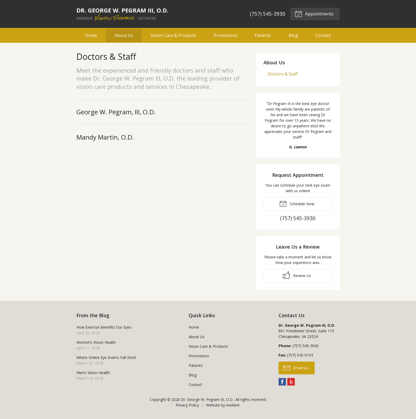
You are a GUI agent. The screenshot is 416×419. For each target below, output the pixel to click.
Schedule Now (296, 203)
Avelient (233, 405)
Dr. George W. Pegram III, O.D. (207, 399)
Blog (293, 35)
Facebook (282, 382)
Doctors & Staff (283, 74)
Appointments (313, 13)
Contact (323, 35)
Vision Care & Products (173, 35)
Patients (263, 35)
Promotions (225, 35)
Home (91, 35)
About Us (124, 35)
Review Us (297, 275)
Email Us (295, 367)
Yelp (291, 382)
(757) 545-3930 (267, 13)
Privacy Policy (187, 405)
